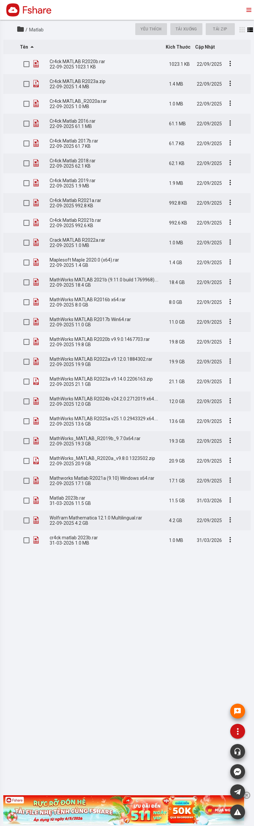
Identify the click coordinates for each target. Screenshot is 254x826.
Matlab (36, 29)
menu (248, 10)
